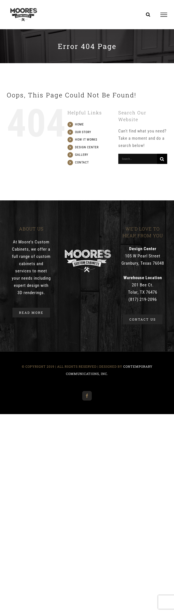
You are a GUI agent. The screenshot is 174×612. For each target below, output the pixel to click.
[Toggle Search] (148, 14)
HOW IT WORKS (86, 139)
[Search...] (137, 159)
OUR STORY (83, 132)
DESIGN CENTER (87, 147)
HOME (79, 124)
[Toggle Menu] (163, 15)
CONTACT (82, 162)
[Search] (162, 159)
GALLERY (81, 154)
